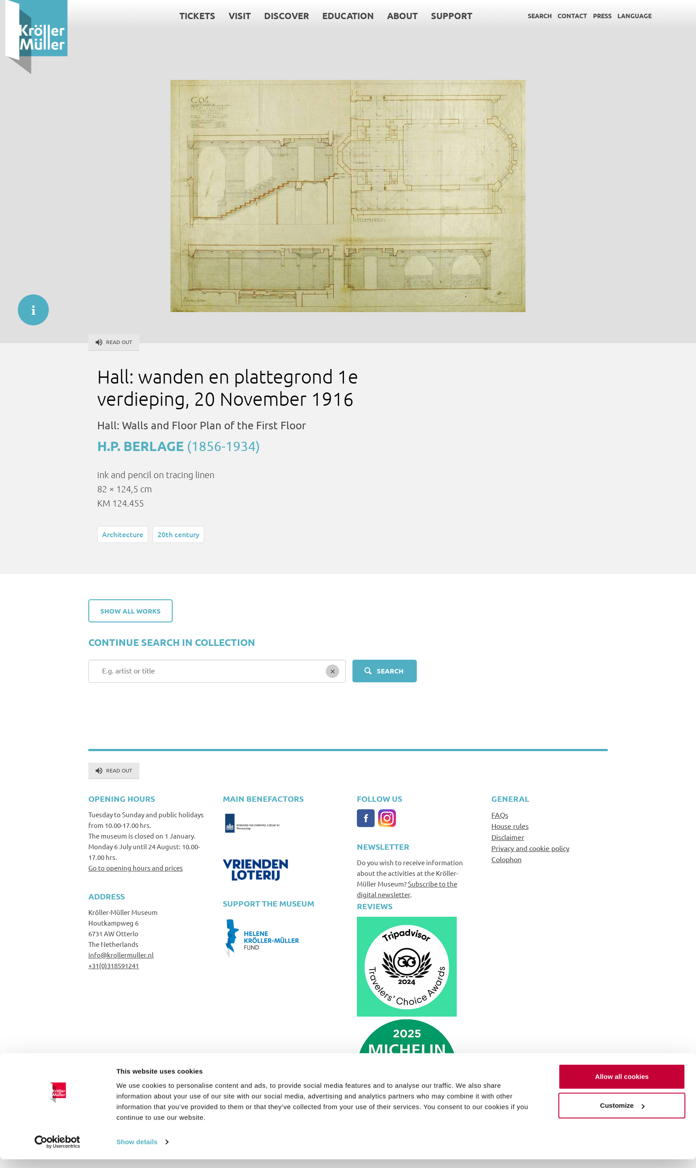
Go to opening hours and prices (135, 867)
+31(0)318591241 (113, 965)
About (397, 15)
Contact (567, 16)
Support (446, 15)
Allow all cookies (622, 1085)
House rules (510, 825)
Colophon (506, 859)
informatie (29, 305)
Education (342, 15)
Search (534, 16)
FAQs (499, 814)
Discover (281, 15)
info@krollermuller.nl (121, 954)
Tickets (192, 15)
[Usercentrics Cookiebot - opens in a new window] (57, 1150)
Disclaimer (507, 836)
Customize (622, 1114)
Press (597, 16)
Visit (234, 15)
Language (629, 16)
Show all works (130, 610)
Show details (137, 1150)
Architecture (122, 534)
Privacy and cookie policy (530, 847)
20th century (178, 534)
